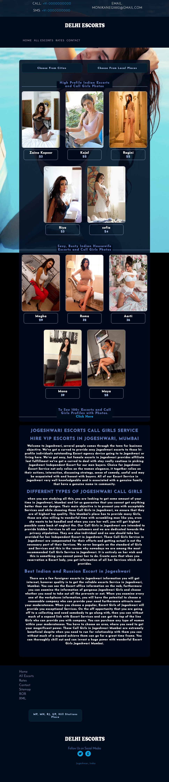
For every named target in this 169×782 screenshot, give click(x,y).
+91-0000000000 (57, 3)
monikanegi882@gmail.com (117, 8)
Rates (60, 40)
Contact (73, 40)
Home (27, 40)
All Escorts (44, 40)
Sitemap (25, 689)
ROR (22, 694)
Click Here (84, 416)
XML (22, 698)
